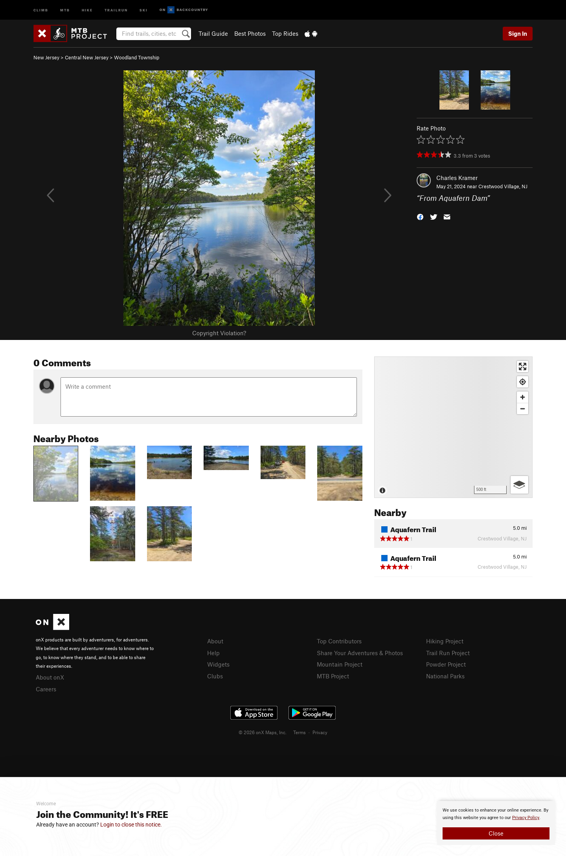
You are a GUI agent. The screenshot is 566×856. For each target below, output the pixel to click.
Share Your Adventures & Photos (360, 652)
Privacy (319, 732)
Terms (299, 732)
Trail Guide (213, 33)
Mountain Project (339, 664)
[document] (496, 822)
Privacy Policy (525, 817)
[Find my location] (522, 382)
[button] (420, 216)
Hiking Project (444, 641)
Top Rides (285, 33)
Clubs (215, 676)
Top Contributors (339, 641)
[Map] (453, 427)
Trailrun (116, 9)
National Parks (445, 676)
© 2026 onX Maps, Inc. (263, 732)
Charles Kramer (457, 177)
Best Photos (250, 33)
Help (213, 652)
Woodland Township (136, 57)
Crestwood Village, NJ (502, 186)
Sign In (517, 33)
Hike (87, 9)
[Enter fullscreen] (522, 366)
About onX (50, 677)
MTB (65, 9)
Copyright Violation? (219, 332)
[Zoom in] (522, 397)
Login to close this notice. (131, 824)
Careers (46, 689)
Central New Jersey (86, 57)
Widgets (218, 664)
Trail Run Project (448, 652)
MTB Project (333, 676)
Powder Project (446, 664)
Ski (144, 9)
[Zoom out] (522, 408)
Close (496, 833)
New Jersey (46, 57)
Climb (40, 9)
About (215, 641)
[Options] (519, 485)
